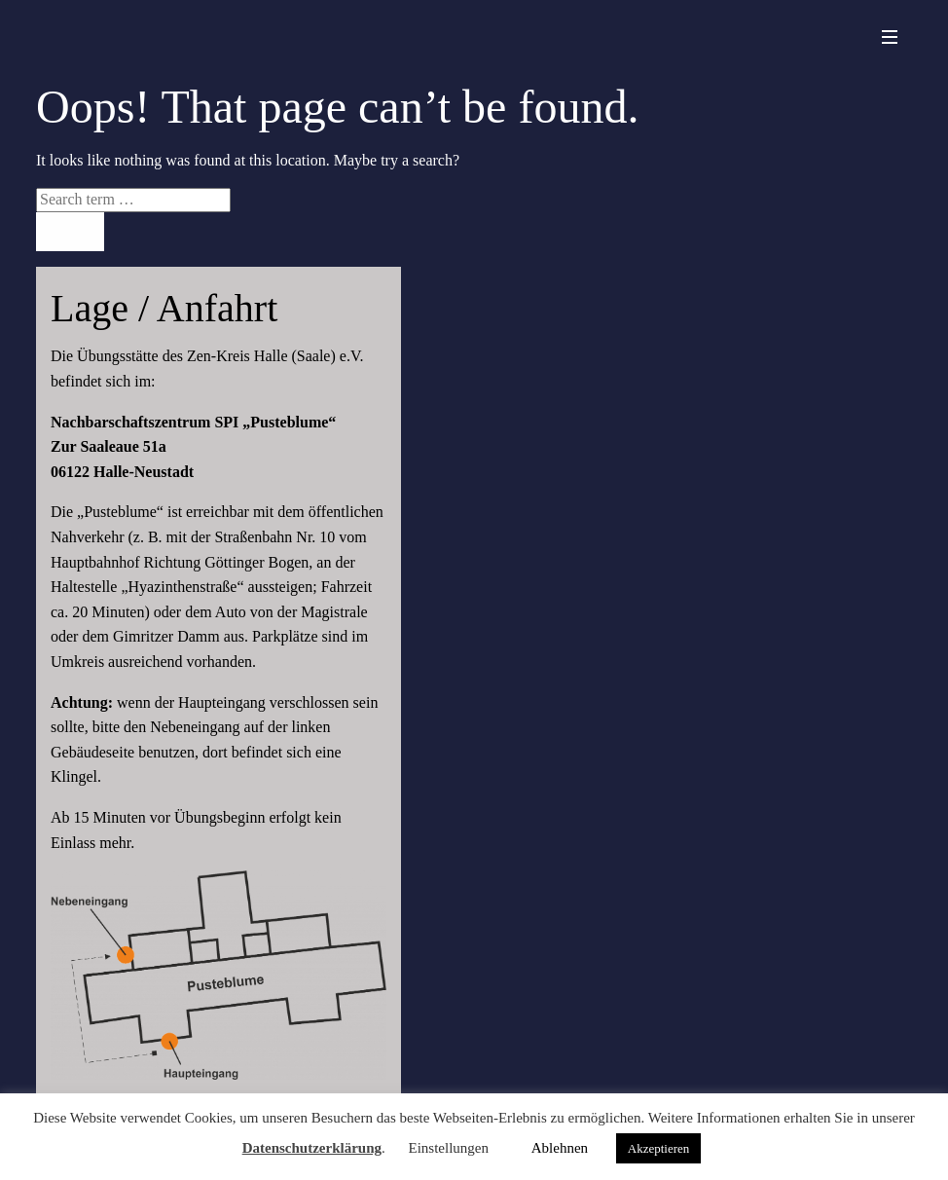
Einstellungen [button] (448, 1148)
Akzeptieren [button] (659, 1148)
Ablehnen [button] (559, 1148)
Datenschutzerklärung (312, 1148)
